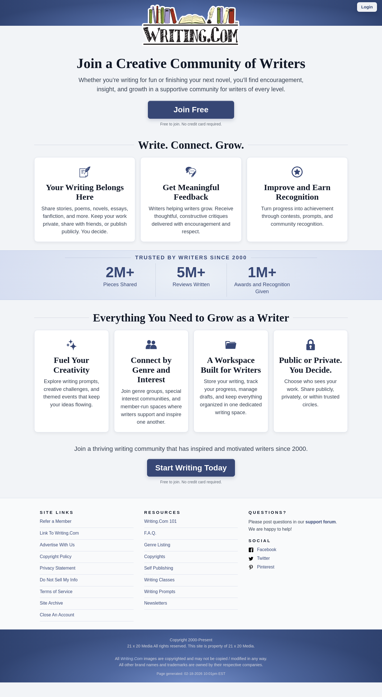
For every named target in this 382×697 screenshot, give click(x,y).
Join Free (191, 109)
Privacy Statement (57, 568)
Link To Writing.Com (59, 533)
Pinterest (261, 567)
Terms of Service (56, 591)
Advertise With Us (57, 544)
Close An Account (57, 614)
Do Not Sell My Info (59, 579)
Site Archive (51, 603)
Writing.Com (131, 658)
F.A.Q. (150, 533)
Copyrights (154, 556)
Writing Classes (159, 579)
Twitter (259, 558)
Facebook (262, 550)
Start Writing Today (191, 467)
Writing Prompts (159, 591)
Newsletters (155, 603)
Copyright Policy (55, 556)
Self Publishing (158, 568)
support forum (321, 521)
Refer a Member (55, 521)
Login (367, 6)
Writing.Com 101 (160, 521)
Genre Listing (157, 544)
